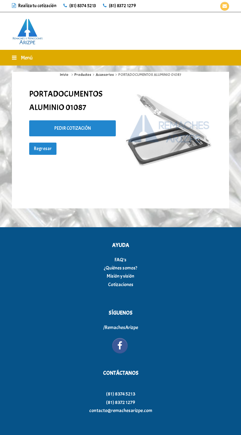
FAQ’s (120, 260)
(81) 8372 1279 (119, 6)
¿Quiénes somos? (120, 268)
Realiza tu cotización (34, 6)
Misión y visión (120, 276)
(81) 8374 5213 (79, 6)
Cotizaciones (120, 284)
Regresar (43, 149)
